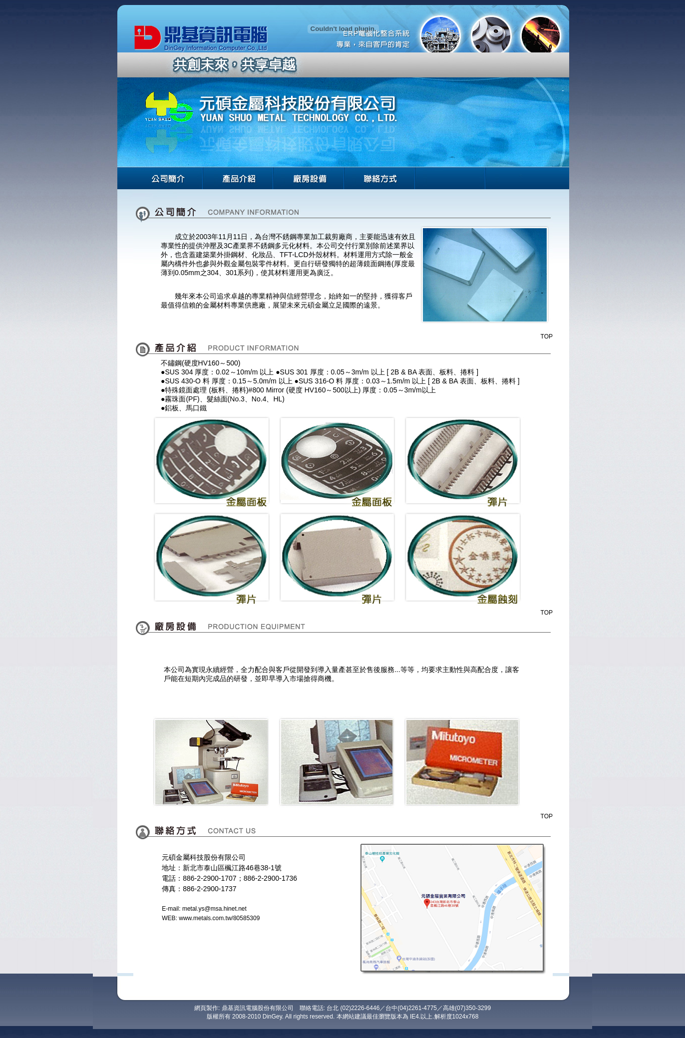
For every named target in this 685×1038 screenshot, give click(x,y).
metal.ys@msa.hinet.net (214, 908)
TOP (547, 336)
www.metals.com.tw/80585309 (219, 918)
